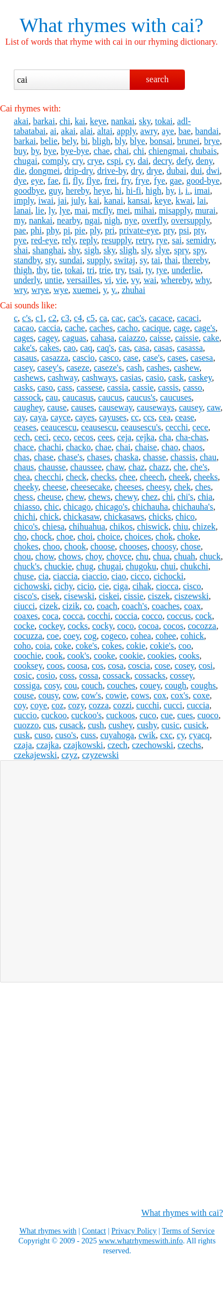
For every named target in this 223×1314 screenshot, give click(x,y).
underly (27, 280)
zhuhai (134, 290)
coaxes (26, 616)
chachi (49, 447)
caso (45, 387)
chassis (183, 457)
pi (66, 230)
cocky (102, 626)
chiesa (54, 526)
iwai (46, 200)
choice (108, 536)
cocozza (202, 626)
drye (154, 170)
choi (85, 536)
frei (110, 180)
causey (191, 407)
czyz (69, 755)
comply (55, 160)
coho (22, 645)
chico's (26, 526)
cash (134, 367)
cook (54, 655)
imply (24, 200)
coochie (27, 655)
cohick (192, 635)
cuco (148, 715)
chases (98, 457)
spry (181, 250)
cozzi (122, 705)
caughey (28, 407)
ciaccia (65, 576)
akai (21, 121)
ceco (61, 437)
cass (64, 387)
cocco (152, 616)
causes (82, 407)
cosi (206, 665)
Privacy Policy (134, 1231)
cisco (192, 586)
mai (81, 210)
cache (74, 328)
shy (74, 250)
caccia (49, 328)
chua (161, 556)
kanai (113, 200)
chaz (137, 467)
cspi (114, 160)
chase (44, 457)
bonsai (161, 141)
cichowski (32, 586)
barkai (44, 121)
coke (63, 645)
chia (205, 496)
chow (44, 556)
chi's (185, 496)
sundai (70, 260)
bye (50, 151)
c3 (65, 318)
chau (208, 457)
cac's (136, 318)
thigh (23, 270)
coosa (77, 665)
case (131, 357)
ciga (120, 586)
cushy (147, 725)
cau (52, 397)
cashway (62, 377)
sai (177, 240)
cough (175, 685)
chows (70, 556)
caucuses (176, 397)
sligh (128, 250)
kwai (184, 200)
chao (169, 447)
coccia (126, 616)
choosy (164, 546)
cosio (45, 675)
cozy (76, 705)
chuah (184, 556)
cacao (24, 328)
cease (184, 417)
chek (182, 487)
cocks (78, 626)
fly (77, 180)
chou (22, 556)
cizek (48, 606)
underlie (186, 270)
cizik (70, 606)
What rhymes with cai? (182, 1212)
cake (211, 338)
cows (140, 695)
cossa (88, 675)
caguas (74, 338)
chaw (115, 467)
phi (35, 230)
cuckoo (54, 715)
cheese (54, 487)
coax (192, 606)
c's (26, 318)
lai (201, 200)
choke (187, 536)
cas (124, 347)
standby (27, 260)
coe (53, 635)
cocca (73, 616)
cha (165, 437)
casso (193, 387)
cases (176, 357)
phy (52, 230)
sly (146, 250)
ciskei (109, 596)
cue (167, 715)
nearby (69, 220)
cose (162, 665)
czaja (23, 745)
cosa (115, 665)
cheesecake (90, 487)
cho (20, 536)
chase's (70, 457)
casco (109, 357)
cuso (42, 735)
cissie (134, 596)
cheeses (128, 487)
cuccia (198, 705)
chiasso (27, 506)
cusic (170, 725)
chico (185, 516)
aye (168, 131)
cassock (27, 397)
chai (121, 151)
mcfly (102, 210)
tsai (135, 270)
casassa (190, 347)
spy (199, 250)
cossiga (27, 685)
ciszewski (191, 596)
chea (22, 477)
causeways (155, 407)
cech (22, 437)
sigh (91, 250)
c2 (52, 318)
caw (214, 407)
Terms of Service (188, 1231)
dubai (177, 170)
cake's (24, 347)
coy (20, 705)
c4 (78, 318)
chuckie (58, 566)
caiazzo (132, 338)
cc (135, 417)
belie (48, 141)
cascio (84, 357)
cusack (72, 725)
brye (212, 141)
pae (20, 230)
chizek (204, 526)
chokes (26, 546)
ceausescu (98, 427)
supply (98, 260)
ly (52, 210)
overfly (154, 220)
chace (24, 447)
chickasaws (124, 516)
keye (98, 121)
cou (70, 685)
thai (171, 260)
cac (117, 318)
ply (95, 230)
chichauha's (192, 506)
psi (184, 230)
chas (21, 457)
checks (103, 477)
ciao (119, 576)
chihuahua (87, 526)
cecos (83, 437)
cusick (195, 725)
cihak (142, 586)
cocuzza (28, 635)
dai (142, 160)
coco (125, 626)
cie (104, 586)
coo (184, 645)
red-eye (44, 240)
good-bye (202, 180)
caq (86, 347)
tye (161, 270)
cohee (166, 635)
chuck (210, 556)
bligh (101, 141)
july (77, 200)
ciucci (24, 606)
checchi (47, 477)
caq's (105, 347)
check (76, 477)
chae (102, 151)
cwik (147, 735)
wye (61, 290)
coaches (166, 606)
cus (49, 725)
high (153, 190)
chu (142, 556)
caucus (110, 397)
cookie (131, 655)
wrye (40, 290)
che (180, 467)
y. (115, 290)
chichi (24, 516)
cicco (139, 576)
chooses (133, 546)
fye (159, 180)
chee (127, 477)
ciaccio (94, 576)
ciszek (159, 596)
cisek (50, 596)
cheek (179, 477)
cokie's (162, 645)
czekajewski (35, 755)
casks (23, 387)
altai (105, 131)
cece (200, 427)
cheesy (158, 487)
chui (168, 566)
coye (38, 705)
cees (105, 437)
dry (136, 170)
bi (84, 141)
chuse (24, 576)
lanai (22, 210)
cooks (189, 655)
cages (24, 338)
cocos (173, 626)
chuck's (27, 566)
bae (184, 131)
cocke (24, 626)
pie (80, 230)
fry (126, 180)
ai (53, 131)
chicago (77, 506)
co (88, 606)
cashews (28, 377)
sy (143, 260)
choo (51, 546)
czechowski (152, 745)
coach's (134, 606)
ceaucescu (59, 427)
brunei (188, 141)
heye (102, 190)
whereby (175, 280)
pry (168, 230)
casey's (50, 367)
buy (20, 151)
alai (86, 131)
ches (202, 487)
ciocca (167, 586)
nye (131, 220)
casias (130, 377)
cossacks (150, 675)
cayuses (112, 417)
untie (53, 280)
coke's (86, 645)
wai (150, 280)
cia (43, 576)
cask (176, 377)
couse (24, 695)
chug (84, 566)
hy (170, 190)
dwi (213, 170)
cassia (117, 387)
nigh (112, 220)
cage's (204, 328)
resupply (116, 240)
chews (99, 496)
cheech (152, 477)
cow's (91, 695)
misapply (175, 210)
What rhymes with (93, 25)
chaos (193, 447)
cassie (142, 387)
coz (57, 705)
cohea (140, 635)
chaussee (86, 467)
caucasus (78, 397)
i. (187, 190)
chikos (121, 526)
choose (103, 546)
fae (53, 180)
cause (57, 407)
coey (71, 635)
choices (138, 536)
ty (149, 270)
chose (190, 546)
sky (145, 121)
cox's (179, 695)
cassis (168, 387)
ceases (25, 427)
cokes (111, 645)
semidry (200, 240)
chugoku (141, 566)
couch (92, 685)
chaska (126, 457)
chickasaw (81, 516)
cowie (115, 695)
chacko (78, 447)
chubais (203, 151)
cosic (23, 675)
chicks (159, 516)
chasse (154, 457)
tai (155, 260)
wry (20, 290)
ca (103, 318)
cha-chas (191, 437)
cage (182, 328)
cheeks (206, 477)
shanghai (48, 250)
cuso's (65, 735)
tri (90, 270)
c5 (91, 318)
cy (129, 160)
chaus (24, 467)
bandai (207, 131)
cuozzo (26, 725)
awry (148, 131)
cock (203, 616)
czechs (189, 745)
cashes (157, 367)
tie (55, 270)
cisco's (25, 596)
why (202, 280)
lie (39, 210)
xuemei (85, 290)
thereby (195, 260)
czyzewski (100, 755)
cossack (116, 675)
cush (96, 725)
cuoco (208, 715)
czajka (47, 745)
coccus (179, 616)
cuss (88, 735)
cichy (63, 586)
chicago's (111, 506)
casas (163, 347)
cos (97, 665)
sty (50, 260)
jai (62, 200)
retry (144, 240)
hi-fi (133, 190)
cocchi (98, 616)
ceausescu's (141, 427)
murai (205, 210)
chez (150, 496)
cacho (127, 328)
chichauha (150, 506)
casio (155, 377)
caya (38, 417)
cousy (48, 695)
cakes (49, 347)
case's (153, 357)
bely (69, 141)
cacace (161, 318)
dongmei (44, 170)
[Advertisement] (104, 870)
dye (20, 180)
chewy (126, 496)
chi (65, 121)
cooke (104, 655)
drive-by (111, 170)
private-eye (139, 230)
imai (202, 190)
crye (95, 160)
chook (75, 546)
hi (118, 190)
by (35, 151)
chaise (146, 447)
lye (65, 210)
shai (21, 250)
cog (90, 635)
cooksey (28, 665)
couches (121, 685)
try (120, 270)
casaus (25, 357)
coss (67, 675)
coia (42, 645)
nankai (123, 121)
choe (64, 536)
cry (77, 160)
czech (118, 745)
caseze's (108, 367)
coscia (139, 665)
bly (120, 141)
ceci (41, 437)
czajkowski (83, 745)
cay (19, 417)
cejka (145, 437)
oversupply (190, 220)
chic (51, 506)
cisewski (79, 596)
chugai (26, 160)
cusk (22, 735)
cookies (160, 655)
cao (69, 347)
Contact (94, 1231)
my (19, 220)
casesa (201, 357)
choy (94, 556)
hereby (77, 190)
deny (204, 160)
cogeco (113, 635)
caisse (160, 338)
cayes (85, 417)
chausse (52, 467)
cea (165, 417)
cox (159, 695)
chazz (159, 467)
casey (23, 367)
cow (70, 695)
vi (107, 280)
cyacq (199, 735)
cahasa (102, 338)
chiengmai (166, 151)
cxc (166, 735)
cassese (90, 387)
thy (41, 270)
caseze (77, 367)
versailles (83, 280)
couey (150, 685)
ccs (148, 417)
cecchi (177, 427)
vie (121, 280)
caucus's (141, 397)
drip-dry (79, 170)
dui (195, 170)
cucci (173, 705)
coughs (203, 685)
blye (137, 141)
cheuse (50, 496)
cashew (186, 367)
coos (54, 665)
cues (185, 715)
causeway (115, 407)
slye (162, 250)
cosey (184, 665)
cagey (48, 338)
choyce (119, 556)
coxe (201, 695)
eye (37, 180)
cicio (85, 586)
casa (142, 347)
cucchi (148, 705)
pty (199, 230)
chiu (180, 526)
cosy (52, 685)
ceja (124, 437)
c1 (39, 318)
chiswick (152, 526)
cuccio (25, 715)
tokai (164, 121)
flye (93, 180)
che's (199, 467)
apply (126, 131)
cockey (51, 626)
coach (107, 606)
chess (23, 496)
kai (80, 121)
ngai (92, 220)
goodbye (29, 190)
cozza (99, 705)
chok (164, 536)
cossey (181, 675)
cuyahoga (117, 735)
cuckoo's (86, 715)
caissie (187, 338)
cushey (120, 725)
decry (162, 160)
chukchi (194, 566)
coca (51, 616)
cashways (98, 377)
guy (55, 190)
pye (20, 240)
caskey (200, 377)
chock (41, 536)
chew (75, 496)
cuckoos (120, 715)
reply (88, 240)
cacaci (188, 318)
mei (123, 210)
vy (135, 280)
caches (101, 328)
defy (183, 160)
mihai (144, 210)
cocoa (148, 626)
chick (49, 516)
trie (105, 270)
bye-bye (75, 151)
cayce (60, 417)
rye (161, 240)
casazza (54, 357)
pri (110, 230)
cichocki (168, 576)
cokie (136, 645)
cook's (78, 655)
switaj (124, 260)
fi (65, 180)
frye (142, 180)
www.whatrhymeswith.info (141, 1241)
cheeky (26, 487)
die (19, 170)
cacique (155, 328)
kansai (139, 200)
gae (175, 180)
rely (68, 240)
